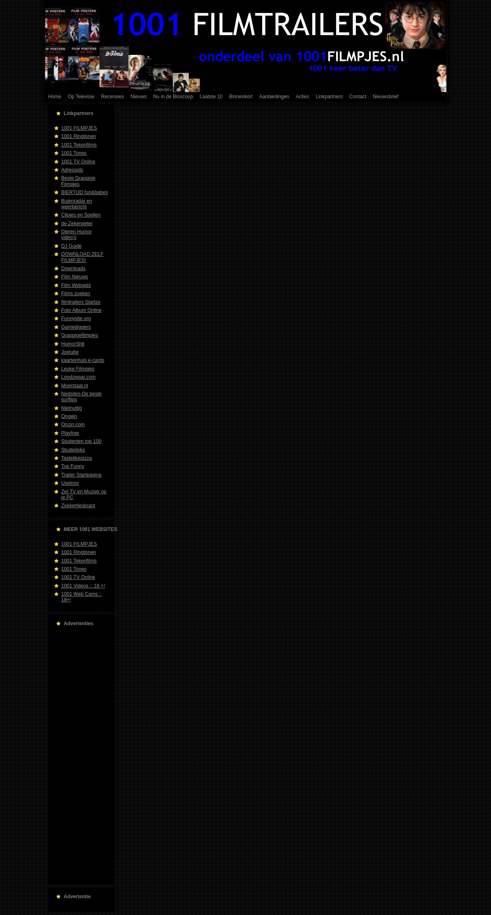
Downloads (73, 268)
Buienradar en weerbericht (76, 204)
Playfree (70, 433)
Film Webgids (76, 285)
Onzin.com (73, 424)
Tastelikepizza (76, 458)
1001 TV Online (78, 162)
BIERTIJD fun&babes (84, 192)
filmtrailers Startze (81, 302)
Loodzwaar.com (78, 377)
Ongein (69, 416)
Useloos (70, 483)
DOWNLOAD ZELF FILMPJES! (82, 257)
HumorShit (73, 344)
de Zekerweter (77, 223)
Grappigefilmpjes (79, 335)
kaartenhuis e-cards (82, 360)
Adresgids (72, 170)
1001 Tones (74, 153)
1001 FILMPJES (79, 128)
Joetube (70, 352)
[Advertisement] (78, 756)
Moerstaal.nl (74, 386)
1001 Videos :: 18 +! (83, 586)
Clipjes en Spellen (81, 215)
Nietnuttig (71, 408)
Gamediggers (76, 327)
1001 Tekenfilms (79, 145)
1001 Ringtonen (78, 136)
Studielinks (73, 450)
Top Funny (72, 466)
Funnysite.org (76, 318)
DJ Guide (71, 246)
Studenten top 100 (81, 441)
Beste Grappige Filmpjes (78, 181)
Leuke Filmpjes (78, 369)
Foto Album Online (81, 310)
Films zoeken (76, 293)
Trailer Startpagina (81, 475)
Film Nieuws (74, 277)
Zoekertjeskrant (78, 505)
